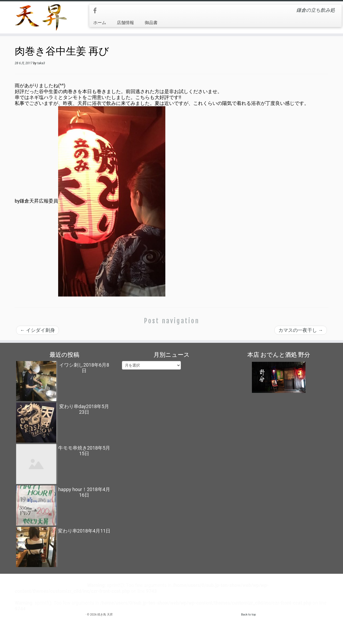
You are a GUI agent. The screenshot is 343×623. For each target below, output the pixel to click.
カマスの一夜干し (300, 330)
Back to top (248, 614)
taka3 (41, 63)
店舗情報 (125, 22)
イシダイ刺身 (37, 330)
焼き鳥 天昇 (105, 614)
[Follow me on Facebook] (96, 10)
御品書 (151, 22)
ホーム (99, 22)
